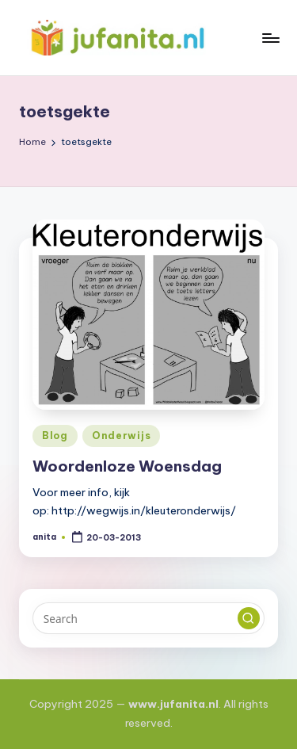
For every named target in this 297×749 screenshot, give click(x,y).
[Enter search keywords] (148, 618)
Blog (55, 435)
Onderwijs (121, 435)
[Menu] (270, 37)
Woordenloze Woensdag (127, 466)
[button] (249, 618)
